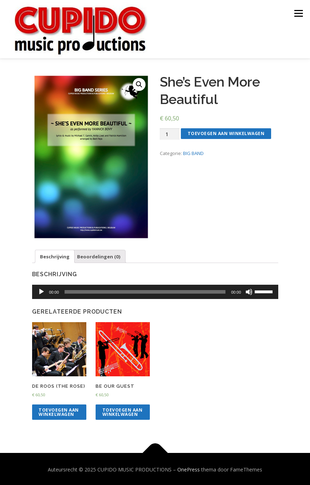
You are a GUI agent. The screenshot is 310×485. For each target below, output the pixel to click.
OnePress (188, 468)
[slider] (145, 291)
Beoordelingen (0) (99, 255)
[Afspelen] (41, 290)
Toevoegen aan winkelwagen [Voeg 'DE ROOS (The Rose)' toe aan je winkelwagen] (59, 411)
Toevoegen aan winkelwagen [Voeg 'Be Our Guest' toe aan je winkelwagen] (122, 411)
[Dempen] (249, 290)
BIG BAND (193, 152)
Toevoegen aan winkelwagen (226, 132)
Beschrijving (55, 255)
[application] (155, 291)
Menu (298, 13)
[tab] (55, 255)
